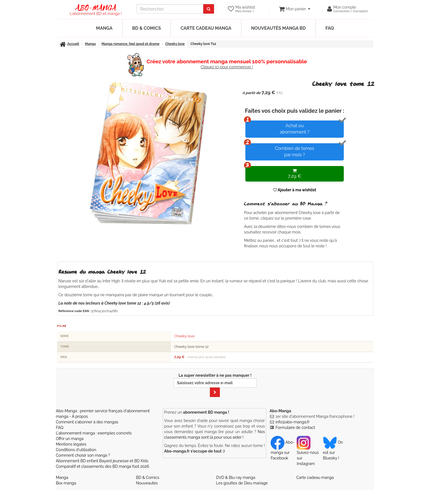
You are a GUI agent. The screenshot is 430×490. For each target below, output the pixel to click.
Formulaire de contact (295, 427)
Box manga (66, 483)
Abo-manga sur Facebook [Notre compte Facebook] (282, 450)
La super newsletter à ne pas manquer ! (215, 385)
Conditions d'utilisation (76, 450)
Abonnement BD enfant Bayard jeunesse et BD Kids (102, 461)
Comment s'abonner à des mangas (87, 422)
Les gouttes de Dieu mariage (242, 483)
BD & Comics (146, 28)
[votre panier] (294, 9)
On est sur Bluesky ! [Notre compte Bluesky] (333, 450)
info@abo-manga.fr (293, 422)
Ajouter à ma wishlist (294, 190)
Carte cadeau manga (205, 28)
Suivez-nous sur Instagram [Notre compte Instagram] (308, 453)
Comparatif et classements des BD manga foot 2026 (102, 466)
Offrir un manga (70, 438)
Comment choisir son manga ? (83, 455)
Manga (104, 28)
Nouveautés (147, 483)
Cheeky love (184, 336)
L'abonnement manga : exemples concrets (94, 433)
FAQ (329, 28)
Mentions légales (71, 444)
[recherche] (170, 9)
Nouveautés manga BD (278, 28)
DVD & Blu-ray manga (235, 477)
